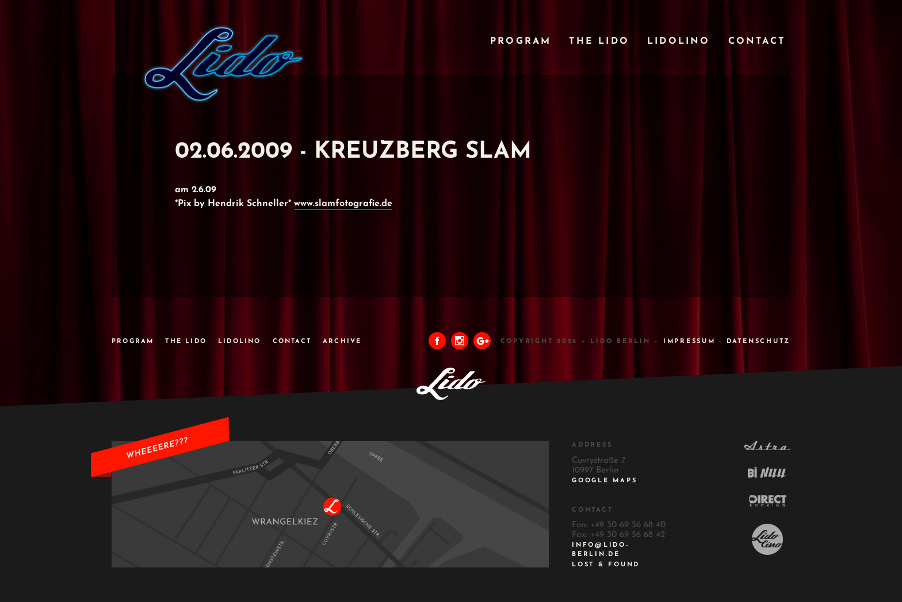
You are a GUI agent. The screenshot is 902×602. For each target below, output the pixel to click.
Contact (756, 41)
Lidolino (678, 41)
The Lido (599, 41)
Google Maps (604, 481)
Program (520, 41)
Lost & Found (606, 565)
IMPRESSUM (689, 341)
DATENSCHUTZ (758, 341)
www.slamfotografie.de (343, 203)
